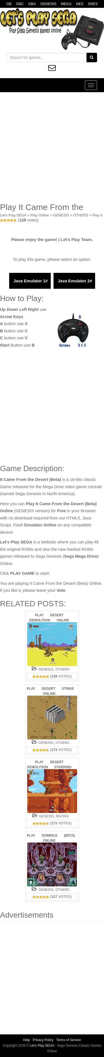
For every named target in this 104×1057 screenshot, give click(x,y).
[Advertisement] (52, 147)
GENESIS (48, 4)
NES (79, 4)
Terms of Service (68, 1040)
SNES (93, 4)
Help (26, 1040)
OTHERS (80, 215)
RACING (62, 816)
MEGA (66, 4)
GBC (20, 4)
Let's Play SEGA (13, 215)
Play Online (40, 215)
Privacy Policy (43, 1040)
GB (9, 4)
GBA (32, 4)
